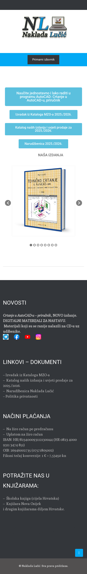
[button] (8, 203)
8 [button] (56, 245)
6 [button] (49, 245)
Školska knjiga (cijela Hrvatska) (32, 498)
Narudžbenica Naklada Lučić (30, 391)
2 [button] (34, 245)
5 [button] (45, 245)
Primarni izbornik (43, 59)
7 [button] (52, 245)
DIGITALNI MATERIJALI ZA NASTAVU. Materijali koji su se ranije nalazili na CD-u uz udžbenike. (41, 326)
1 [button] (31, 245)
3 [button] (38, 245)
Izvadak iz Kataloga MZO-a (28, 375)
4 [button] (41, 245)
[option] (43, 201)
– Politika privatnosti (20, 396)
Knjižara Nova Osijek (23, 504)
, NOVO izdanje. (40, 315)
